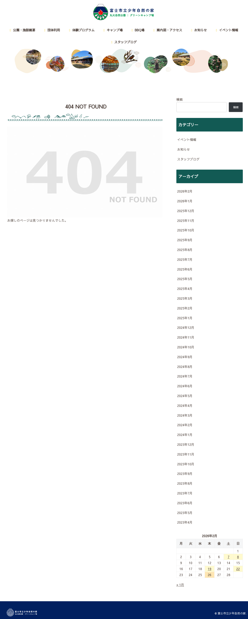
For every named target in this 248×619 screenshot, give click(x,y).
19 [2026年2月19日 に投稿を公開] (209, 569)
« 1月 (180, 584)
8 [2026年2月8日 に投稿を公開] (238, 557)
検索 (179, 99)
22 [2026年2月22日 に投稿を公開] (238, 569)
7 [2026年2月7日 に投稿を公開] (228, 557)
